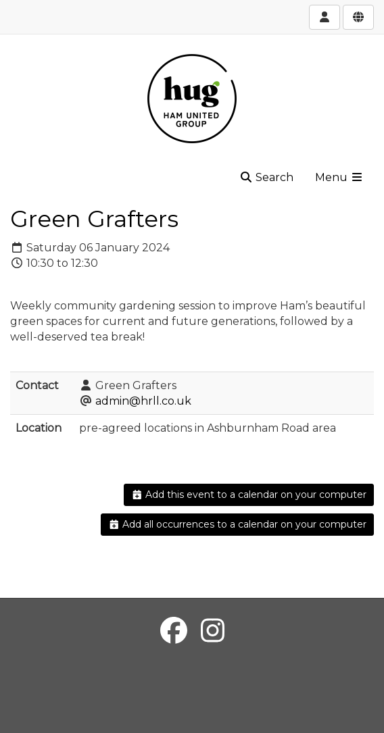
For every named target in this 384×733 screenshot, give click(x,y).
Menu (339, 177)
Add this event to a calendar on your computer (249, 494)
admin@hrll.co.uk (143, 401)
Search (266, 177)
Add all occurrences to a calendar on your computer (237, 524)
